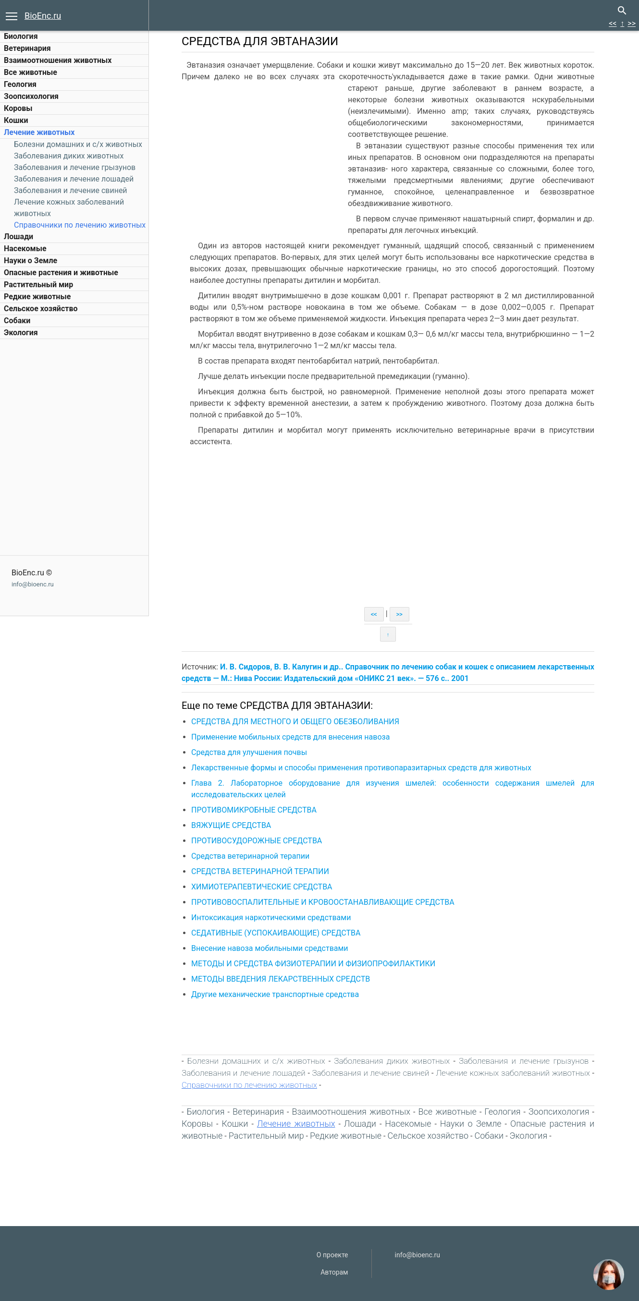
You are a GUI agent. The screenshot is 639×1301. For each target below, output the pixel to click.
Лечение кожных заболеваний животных (513, 1073)
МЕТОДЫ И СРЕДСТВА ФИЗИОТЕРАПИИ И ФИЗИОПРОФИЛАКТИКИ (313, 963)
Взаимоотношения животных (58, 60)
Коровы (18, 108)
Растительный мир (38, 284)
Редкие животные (37, 296)
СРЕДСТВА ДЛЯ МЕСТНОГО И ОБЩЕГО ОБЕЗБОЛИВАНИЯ (295, 721)
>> (631, 23)
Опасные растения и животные (61, 272)
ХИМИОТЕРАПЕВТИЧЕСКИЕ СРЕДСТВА (261, 886)
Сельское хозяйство (40, 308)
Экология (21, 332)
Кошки (16, 120)
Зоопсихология (31, 96)
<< (612, 23)
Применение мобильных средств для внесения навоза (290, 737)
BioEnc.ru (43, 16)
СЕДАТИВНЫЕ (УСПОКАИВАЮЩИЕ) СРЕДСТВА (276, 932)
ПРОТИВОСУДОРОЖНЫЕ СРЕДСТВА (256, 840)
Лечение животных (39, 132)
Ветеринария (27, 48)
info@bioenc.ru (33, 584)
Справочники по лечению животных (80, 225)
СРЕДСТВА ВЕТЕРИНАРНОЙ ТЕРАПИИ (260, 871)
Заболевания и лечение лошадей (74, 178)
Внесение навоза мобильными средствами (269, 948)
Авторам (334, 1272)
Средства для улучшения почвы (249, 752)
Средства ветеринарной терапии (250, 856)
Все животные (30, 72)
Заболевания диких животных (68, 155)
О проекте (332, 1255)
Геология (20, 84)
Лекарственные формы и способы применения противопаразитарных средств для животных (361, 767)
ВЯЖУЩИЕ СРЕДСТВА (231, 825)
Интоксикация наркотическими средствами (271, 917)
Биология (21, 36)
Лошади (18, 236)
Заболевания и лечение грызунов (74, 167)
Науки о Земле (30, 260)
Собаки (17, 320)
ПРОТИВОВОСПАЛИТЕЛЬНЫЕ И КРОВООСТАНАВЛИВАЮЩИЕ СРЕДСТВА (323, 902)
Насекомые (25, 248)
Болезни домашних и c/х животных (78, 144)
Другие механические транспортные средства (275, 994)
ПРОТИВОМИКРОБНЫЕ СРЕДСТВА (254, 810)
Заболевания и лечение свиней (70, 190)
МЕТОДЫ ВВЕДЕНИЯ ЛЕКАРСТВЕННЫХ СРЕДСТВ (280, 979)
